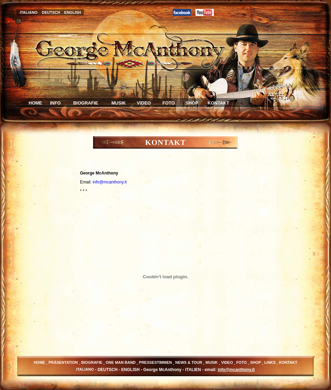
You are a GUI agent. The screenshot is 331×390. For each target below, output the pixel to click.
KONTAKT (218, 103)
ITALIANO (28, 12)
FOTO (168, 103)
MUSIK (118, 103)
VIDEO (144, 103)
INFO (55, 103)
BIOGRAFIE (84, 103)
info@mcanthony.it (110, 182)
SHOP (191, 103)
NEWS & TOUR (188, 362)
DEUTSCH (51, 12)
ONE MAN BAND (121, 362)
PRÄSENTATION (63, 362)
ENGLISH (72, 12)
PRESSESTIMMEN (155, 362)
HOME (35, 103)
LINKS (269, 362)
